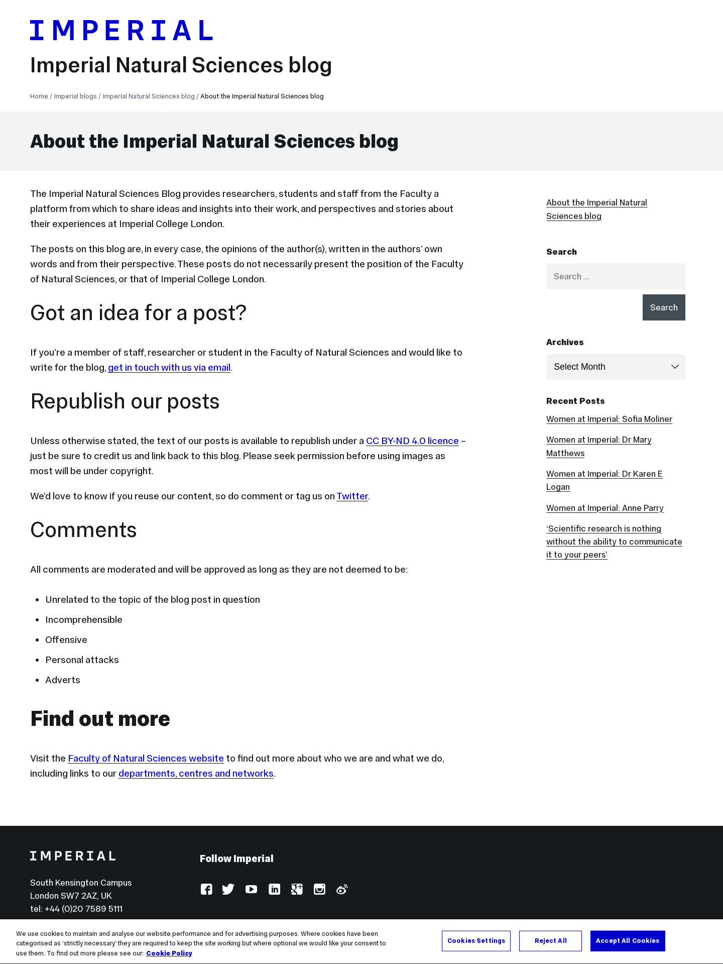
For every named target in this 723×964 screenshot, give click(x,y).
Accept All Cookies (627, 942)
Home (39, 96)
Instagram (319, 890)
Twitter (352, 496)
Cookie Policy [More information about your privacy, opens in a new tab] (169, 955)
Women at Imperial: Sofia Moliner (609, 418)
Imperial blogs (75, 96)
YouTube (251, 890)
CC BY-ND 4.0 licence (412, 441)
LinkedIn (274, 890)
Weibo (341, 890)
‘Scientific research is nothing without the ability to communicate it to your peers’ (614, 542)
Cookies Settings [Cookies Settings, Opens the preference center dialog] (476, 942)
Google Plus (296, 890)
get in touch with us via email (169, 367)
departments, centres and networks (196, 773)
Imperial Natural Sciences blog (181, 64)
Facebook (206, 890)
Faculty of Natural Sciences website (146, 758)
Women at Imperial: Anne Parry (605, 507)
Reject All (551, 942)
